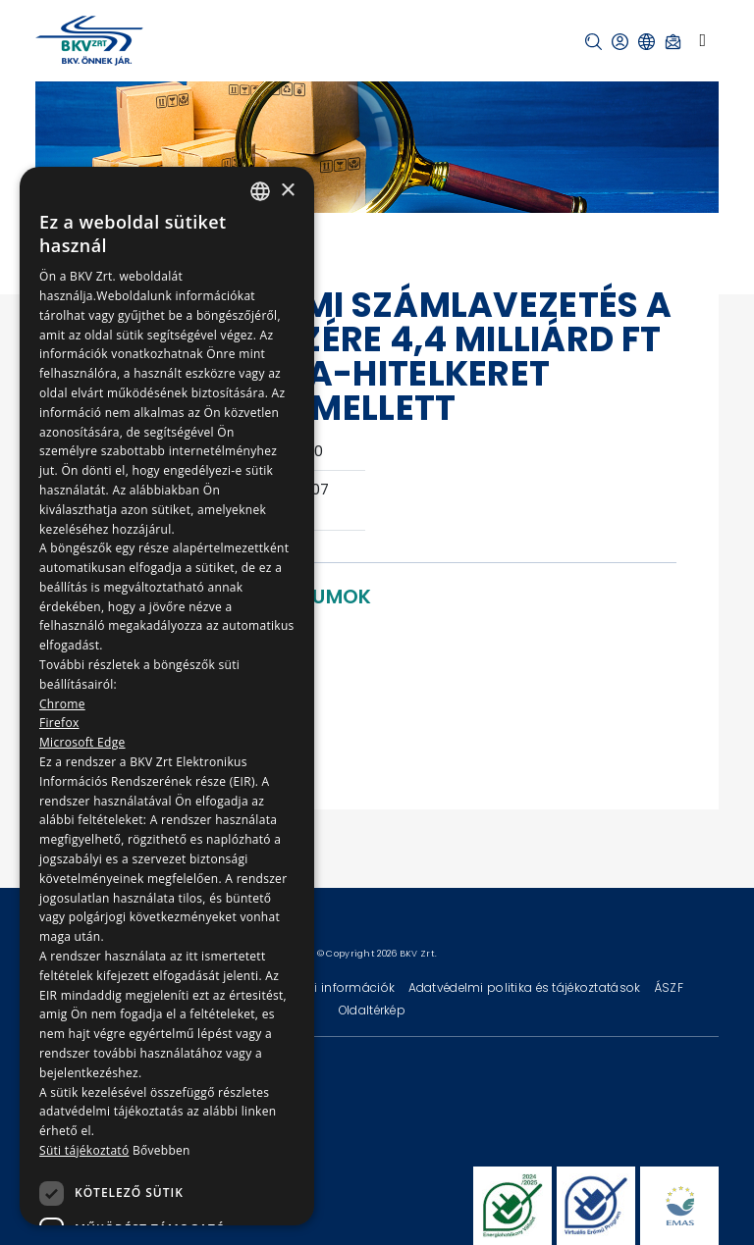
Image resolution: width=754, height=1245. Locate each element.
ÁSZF (668, 987)
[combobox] (260, 191)
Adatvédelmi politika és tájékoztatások (526, 987)
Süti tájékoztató (84, 1150)
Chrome (62, 704)
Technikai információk (329, 987)
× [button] (287, 190)
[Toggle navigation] (702, 40)
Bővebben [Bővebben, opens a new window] (161, 1150)
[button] (593, 41)
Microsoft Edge (82, 742)
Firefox (59, 722)
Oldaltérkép (372, 1010)
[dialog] (167, 696)
